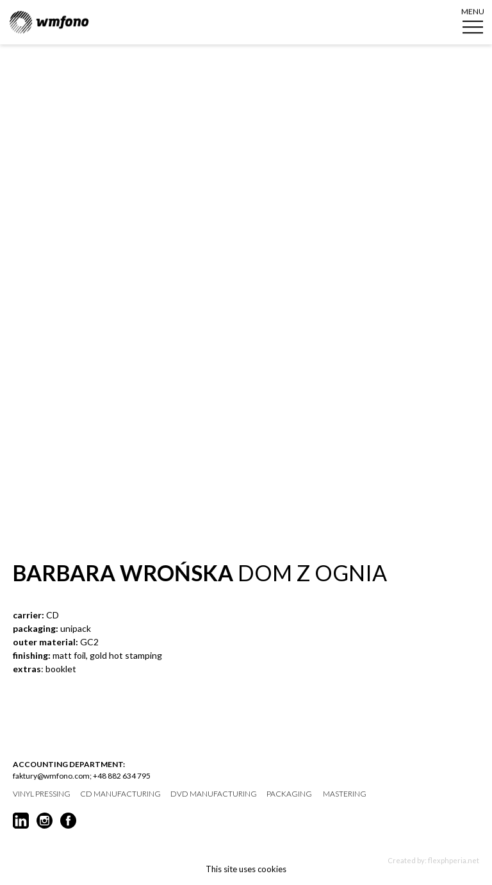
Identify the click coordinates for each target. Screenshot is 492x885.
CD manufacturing (120, 794)
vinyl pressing (41, 794)
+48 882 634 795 (122, 776)
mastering (344, 794)
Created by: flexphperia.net (433, 860)
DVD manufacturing (213, 794)
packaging (289, 794)
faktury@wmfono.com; (52, 776)
